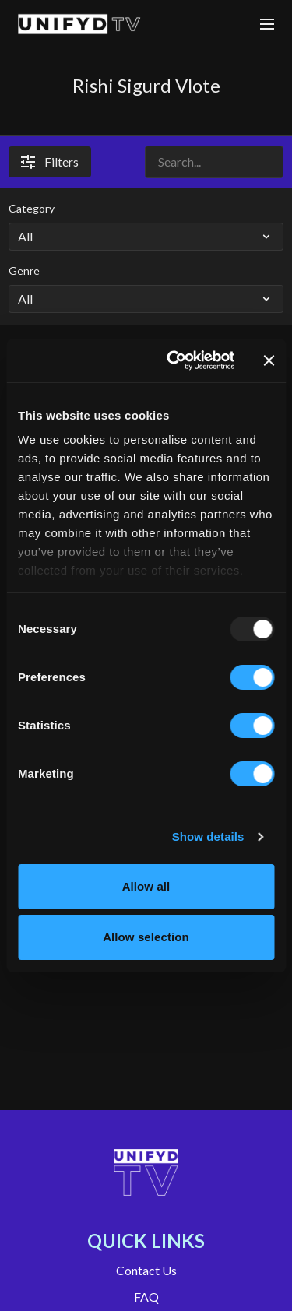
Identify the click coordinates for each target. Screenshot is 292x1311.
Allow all (146, 886)
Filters (50, 161)
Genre (24, 270)
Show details (208, 836)
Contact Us (146, 1270)
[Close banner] (268, 360)
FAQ (146, 1296)
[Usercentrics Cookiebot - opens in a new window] (174, 360)
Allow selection (146, 937)
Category (32, 208)
